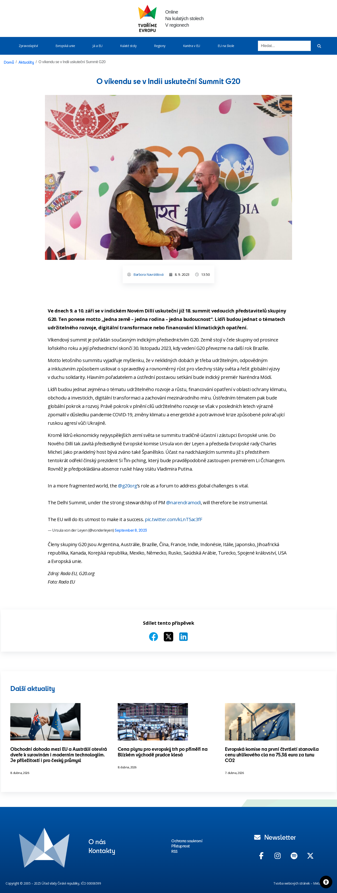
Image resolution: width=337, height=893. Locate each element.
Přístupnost (180, 846)
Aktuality (26, 62)
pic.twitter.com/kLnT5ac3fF (173, 519)
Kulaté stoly (128, 46)
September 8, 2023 (131, 530)
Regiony (159, 46)
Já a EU (97, 46)
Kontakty (101, 850)
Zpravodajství (28, 46)
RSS (174, 851)
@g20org (127, 486)
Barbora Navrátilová (148, 274)
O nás (97, 841)
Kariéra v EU (191, 46)
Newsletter (275, 837)
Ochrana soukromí (186, 840)
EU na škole (226, 46)
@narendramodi (183, 502)
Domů (9, 62)
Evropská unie (65, 46)
